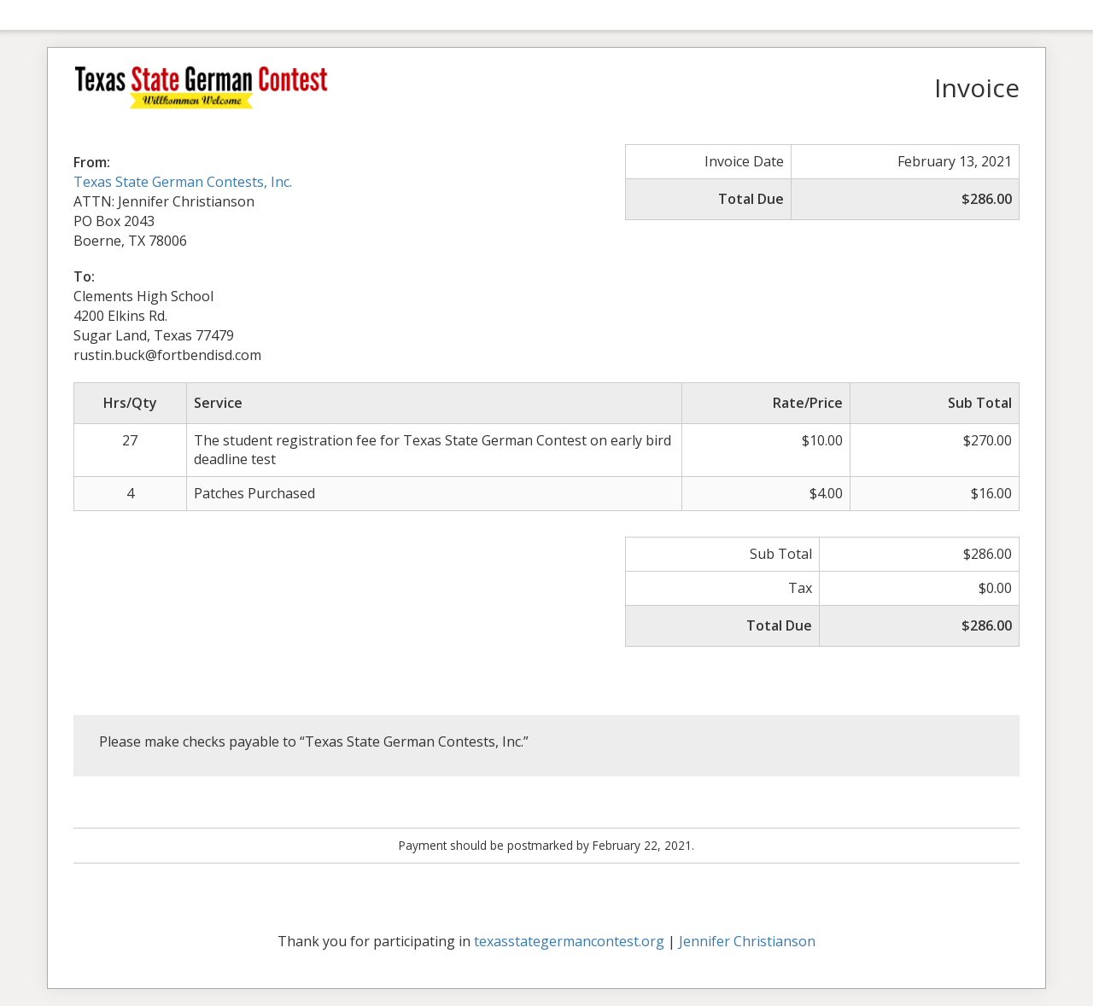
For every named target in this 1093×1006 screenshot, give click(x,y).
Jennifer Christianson (747, 941)
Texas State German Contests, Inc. (182, 181)
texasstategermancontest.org (569, 941)
